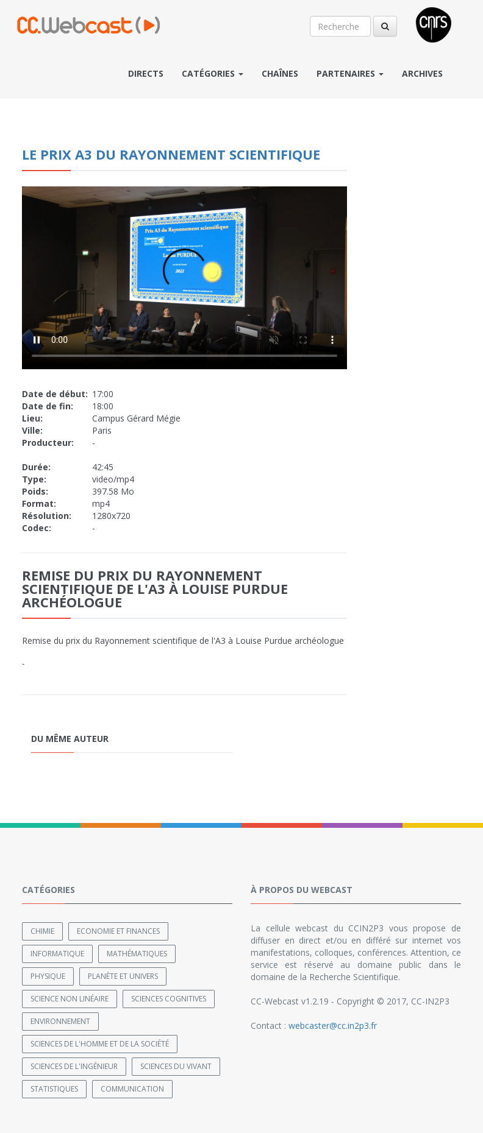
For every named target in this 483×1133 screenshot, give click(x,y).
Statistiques (54, 1089)
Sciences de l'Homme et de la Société (99, 1044)
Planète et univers (123, 976)
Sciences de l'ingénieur (74, 1066)
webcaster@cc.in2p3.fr (332, 1025)
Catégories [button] (212, 73)
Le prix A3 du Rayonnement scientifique (171, 154)
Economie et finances (118, 931)
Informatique (57, 953)
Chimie (42, 931)
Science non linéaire (69, 999)
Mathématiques (137, 953)
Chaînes (280, 73)
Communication (132, 1089)
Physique (47, 976)
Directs (145, 73)
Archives (422, 73)
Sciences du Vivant (176, 1066)
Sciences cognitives (168, 999)
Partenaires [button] (350, 73)
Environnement (60, 1021)
